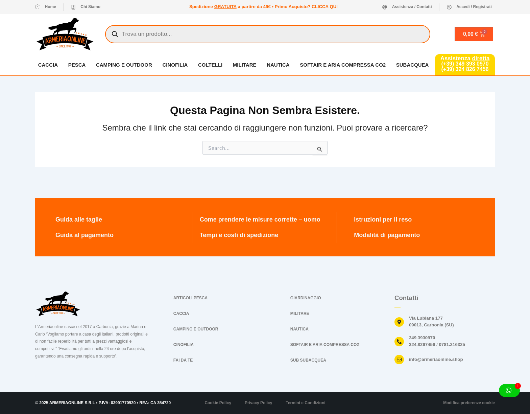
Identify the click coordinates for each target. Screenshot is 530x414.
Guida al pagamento (84, 235)
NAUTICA (278, 65)
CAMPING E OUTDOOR (124, 65)
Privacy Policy (258, 402)
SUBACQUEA (412, 65)
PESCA (77, 65)
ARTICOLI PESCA (190, 298)
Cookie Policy (217, 402)
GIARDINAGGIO (305, 298)
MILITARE (245, 65)
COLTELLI (210, 65)
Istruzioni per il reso (383, 219)
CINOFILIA (175, 65)
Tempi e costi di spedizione (239, 235)
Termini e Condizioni (305, 402)
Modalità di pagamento (387, 235)
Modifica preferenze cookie (469, 402)
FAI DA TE (183, 360)
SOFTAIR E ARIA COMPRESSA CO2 (343, 65)
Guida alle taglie (78, 219)
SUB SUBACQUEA (308, 360)
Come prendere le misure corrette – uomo (260, 219)
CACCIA (47, 65)
